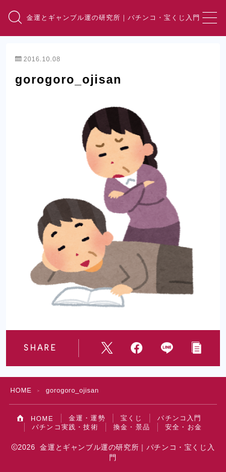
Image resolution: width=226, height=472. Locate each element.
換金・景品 (131, 427)
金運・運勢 (87, 417)
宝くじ (132, 417)
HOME (20, 390)
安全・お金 (183, 427)
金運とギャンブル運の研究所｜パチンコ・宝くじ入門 (113, 18)
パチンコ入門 (179, 417)
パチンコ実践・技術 (65, 427)
